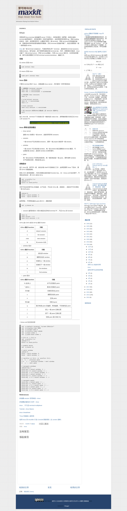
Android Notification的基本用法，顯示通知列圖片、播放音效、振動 (99, 185)
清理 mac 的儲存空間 (94, 264)
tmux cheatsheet (24, 412)
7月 (89, 260)
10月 (89, 252)
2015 (88, 292)
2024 (88, 229)
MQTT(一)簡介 (96, 74)
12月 (89, 246)
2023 (88, 231)
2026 (88, 223)
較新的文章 (24, 487)
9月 (89, 254)
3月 (89, 278)
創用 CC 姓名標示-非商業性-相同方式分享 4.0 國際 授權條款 (70, 501)
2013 (88, 297)
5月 (89, 273)
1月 (89, 283)
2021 (88, 236)
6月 (89, 262)
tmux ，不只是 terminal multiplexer (30, 405)
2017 (88, 287)
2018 (88, 244)
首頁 (49, 487)
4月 (89, 276)
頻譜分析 (95, 129)
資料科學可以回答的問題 (95, 270)
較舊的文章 (75, 487)
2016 (88, 289)
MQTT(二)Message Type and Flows (95, 203)
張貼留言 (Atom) (29, 491)
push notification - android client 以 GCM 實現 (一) (99, 165)
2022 (88, 234)
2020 (88, 239)
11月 (89, 249)
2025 (88, 226)
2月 (89, 281)
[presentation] (103, 58)
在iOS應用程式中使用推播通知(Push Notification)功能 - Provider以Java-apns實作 (100, 110)
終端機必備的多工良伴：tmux (29, 402)
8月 (89, 257)
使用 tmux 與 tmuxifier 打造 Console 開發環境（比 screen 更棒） (40, 419)
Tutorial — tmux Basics (26, 409)
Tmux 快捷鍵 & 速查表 (26, 416)
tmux (21, 49)
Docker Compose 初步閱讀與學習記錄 (96, 92)
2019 (88, 242)
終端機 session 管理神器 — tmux (29, 398)
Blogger (66, 506)
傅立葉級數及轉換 (98, 145)
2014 (88, 294)
